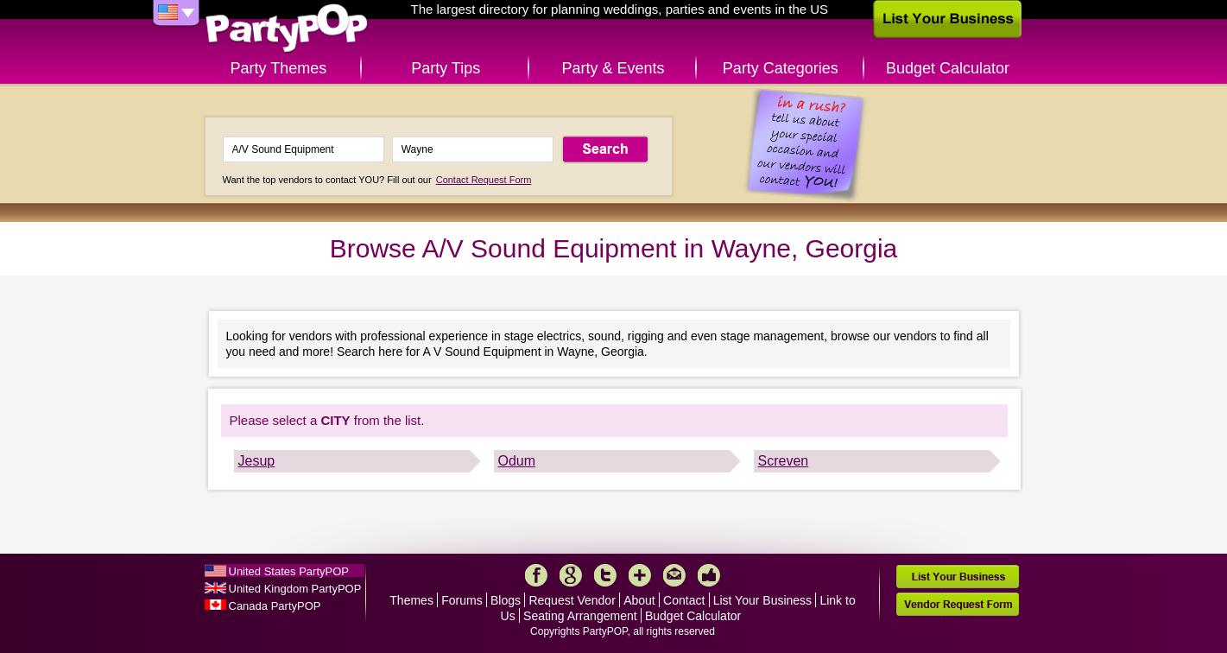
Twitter (605, 575)
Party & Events (612, 68)
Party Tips (445, 68)
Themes (411, 600)
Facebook (536, 575)
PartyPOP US (287, 28)
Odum (517, 460)
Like (709, 575)
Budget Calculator (947, 68)
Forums (461, 600)
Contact (684, 600)
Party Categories (780, 68)
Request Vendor (571, 600)
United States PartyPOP (289, 571)
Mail (674, 575)
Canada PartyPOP (275, 605)
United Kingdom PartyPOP (295, 588)
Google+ (571, 575)
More (640, 575)
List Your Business (762, 600)
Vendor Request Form (957, 604)
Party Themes (279, 68)
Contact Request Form (484, 179)
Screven (783, 460)
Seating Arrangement (580, 616)
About (639, 600)
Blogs (505, 600)
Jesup (256, 460)
